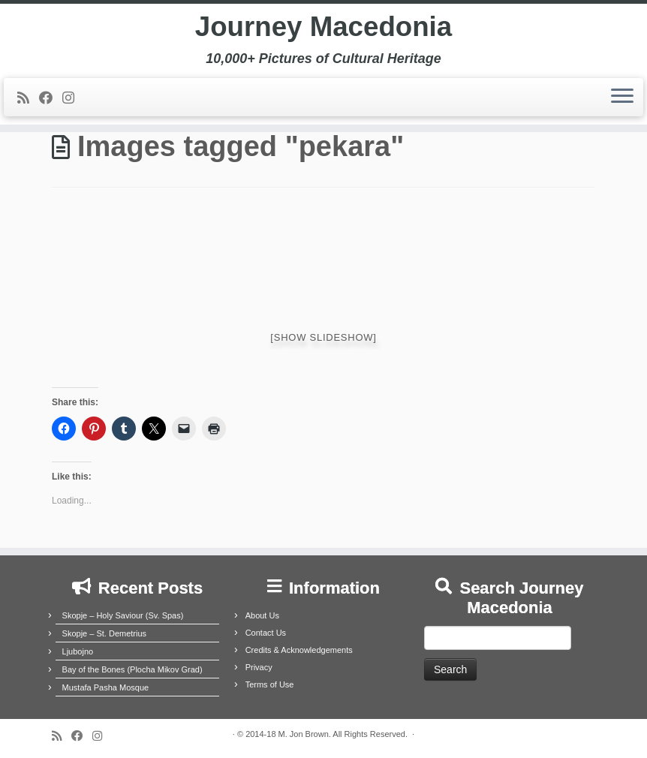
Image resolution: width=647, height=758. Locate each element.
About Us (262, 615)
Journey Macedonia (323, 30)
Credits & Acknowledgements (299, 649)
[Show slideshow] (323, 337)
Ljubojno (78, 651)
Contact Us (265, 632)
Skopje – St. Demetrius (104, 633)
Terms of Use (269, 684)
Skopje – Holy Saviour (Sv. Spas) (123, 615)
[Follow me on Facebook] (50, 103)
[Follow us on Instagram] (73, 103)
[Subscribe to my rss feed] (28, 103)
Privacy (258, 667)
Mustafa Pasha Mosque (105, 687)
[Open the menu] (622, 103)
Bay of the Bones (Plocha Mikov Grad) (132, 669)
